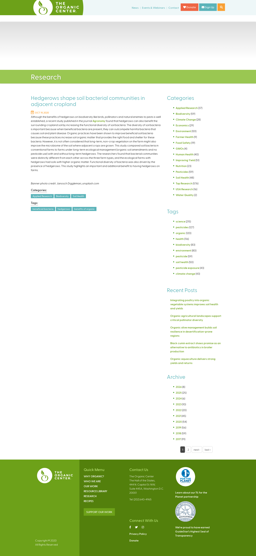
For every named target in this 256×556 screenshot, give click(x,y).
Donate (189, 7)
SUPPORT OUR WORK (99, 511)
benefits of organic (84, 208)
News (135, 7)
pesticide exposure (187, 267)
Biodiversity (62, 196)
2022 (179, 410)
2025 (179, 392)
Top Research (184, 183)
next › (197, 449)
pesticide (181, 256)
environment (183, 250)
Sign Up (208, 7)
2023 (179, 404)
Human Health (184, 154)
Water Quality (185, 194)
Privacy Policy (138, 533)
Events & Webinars (153, 7)
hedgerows (64, 208)
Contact (173, 7)
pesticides (182, 227)
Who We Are (92, 481)
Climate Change (186, 119)
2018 (178, 433)
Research (90, 496)
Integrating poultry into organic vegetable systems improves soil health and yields (194, 304)
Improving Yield (185, 160)
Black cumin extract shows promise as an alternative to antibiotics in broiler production (195, 347)
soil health (182, 262)
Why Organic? (94, 476)
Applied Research (42, 196)
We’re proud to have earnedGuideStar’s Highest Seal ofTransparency (192, 531)
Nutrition (181, 165)
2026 (179, 386)
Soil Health (78, 196)
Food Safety (183, 142)
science (180, 221)
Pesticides (182, 171)
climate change (185, 273)
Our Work (91, 486)
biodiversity (183, 244)
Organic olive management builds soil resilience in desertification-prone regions (193, 331)
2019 (178, 427)
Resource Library (95, 491)
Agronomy (99, 120)
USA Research (184, 189)
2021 (178, 415)
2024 (179, 398)
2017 (178, 439)
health (180, 238)
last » (208, 449)
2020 (179, 421)
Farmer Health (184, 136)
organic (180, 233)
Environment (183, 131)
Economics (182, 125)
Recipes (89, 501)
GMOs (180, 148)
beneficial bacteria (43, 208)
